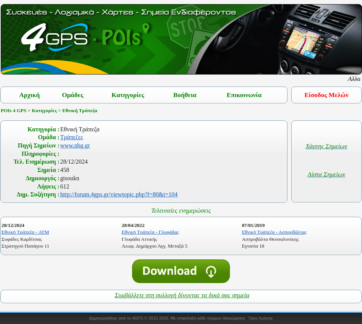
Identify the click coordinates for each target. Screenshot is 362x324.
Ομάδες (73, 95)
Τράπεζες (71, 137)
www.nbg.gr (75, 145)
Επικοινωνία (244, 95)
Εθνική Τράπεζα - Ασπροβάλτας (274, 232)
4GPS (137, 318)
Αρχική (29, 95)
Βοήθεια (184, 95)
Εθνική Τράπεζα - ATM (25, 232)
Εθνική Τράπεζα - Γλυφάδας (150, 232)
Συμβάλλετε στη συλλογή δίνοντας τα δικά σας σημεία (182, 295)
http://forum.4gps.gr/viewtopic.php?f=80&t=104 (119, 194)
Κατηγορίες (127, 95)
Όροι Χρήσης (261, 318)
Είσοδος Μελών (326, 95)
